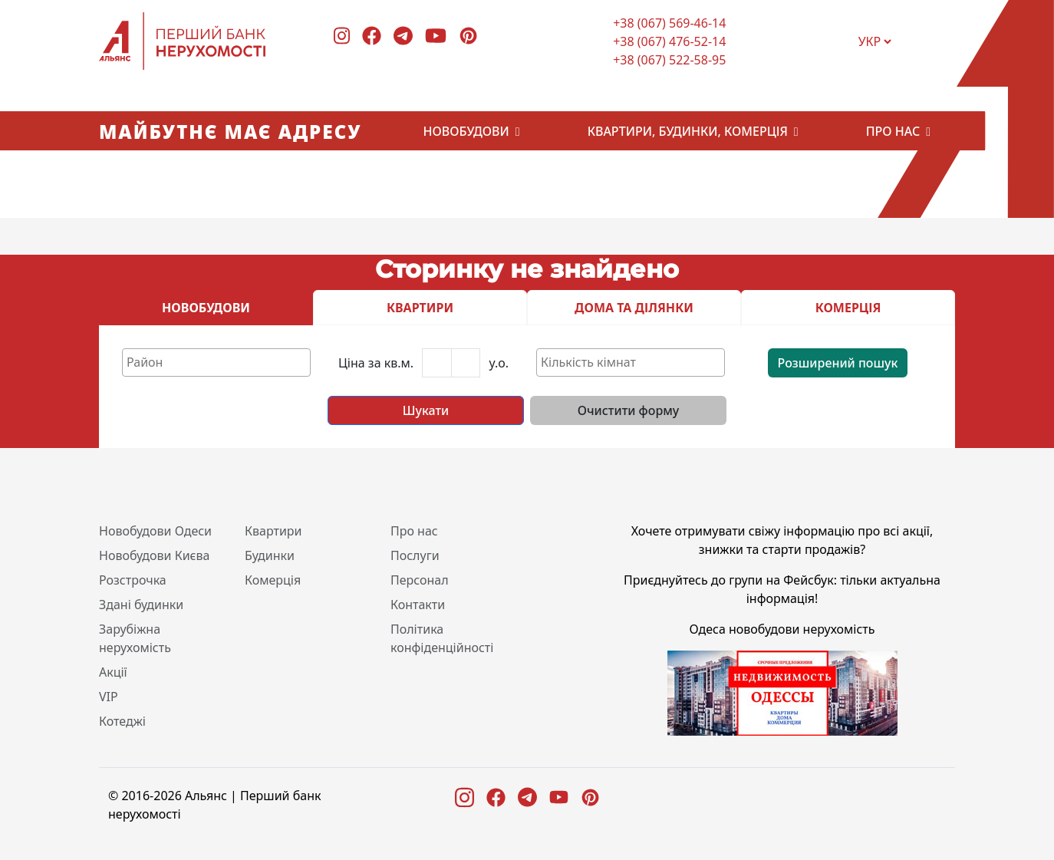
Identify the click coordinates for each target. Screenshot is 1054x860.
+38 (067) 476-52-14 (669, 41)
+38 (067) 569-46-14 (669, 23)
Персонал (419, 580)
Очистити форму (629, 410)
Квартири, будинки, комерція (688, 131)
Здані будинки (141, 604)
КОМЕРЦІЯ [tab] (848, 307)
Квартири (273, 530)
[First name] (437, 362)
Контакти (417, 604)
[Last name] (466, 362)
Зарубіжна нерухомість (135, 638)
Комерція (273, 580)
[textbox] (220, 362)
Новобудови (466, 131)
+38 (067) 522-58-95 (669, 59)
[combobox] (216, 362)
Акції (113, 672)
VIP (108, 696)
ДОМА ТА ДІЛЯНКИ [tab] (634, 307)
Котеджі (122, 721)
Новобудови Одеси (155, 530)
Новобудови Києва (154, 555)
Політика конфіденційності (441, 638)
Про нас (893, 131)
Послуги (415, 555)
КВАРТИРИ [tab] (420, 307)
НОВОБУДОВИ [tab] (206, 307)
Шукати (426, 410)
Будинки (270, 555)
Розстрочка (132, 580)
